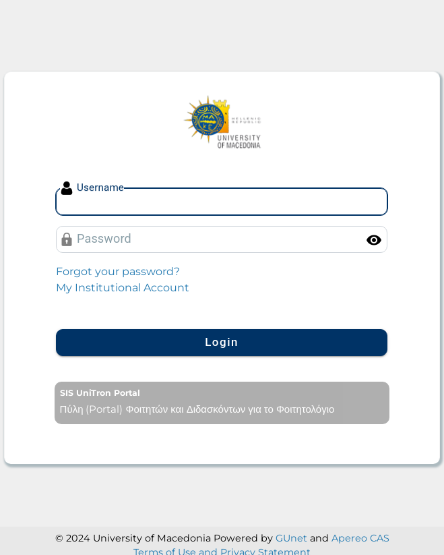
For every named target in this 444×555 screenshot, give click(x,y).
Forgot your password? (118, 271)
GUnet (291, 538)
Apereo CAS (360, 538)
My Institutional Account (122, 287)
